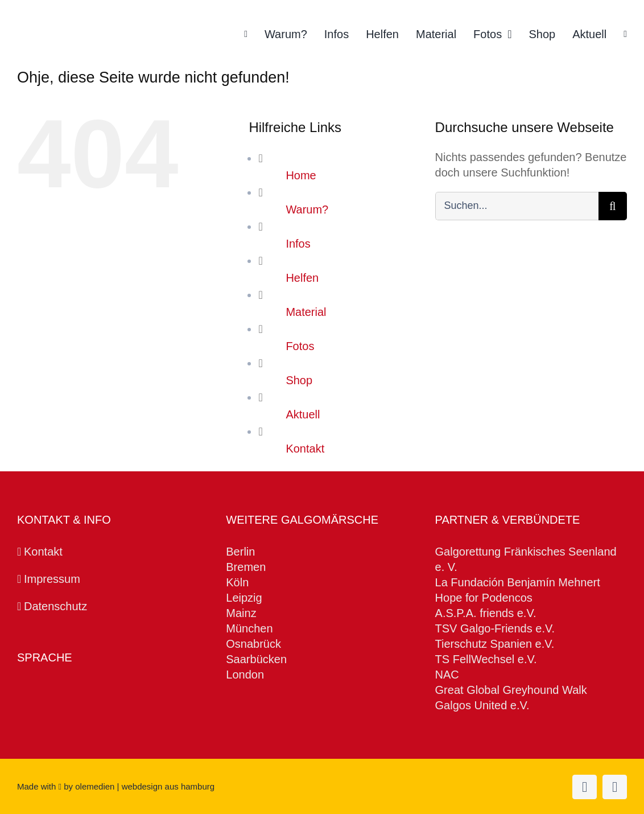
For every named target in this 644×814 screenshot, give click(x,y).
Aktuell (303, 414)
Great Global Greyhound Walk (511, 690)
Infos (298, 243)
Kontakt (305, 448)
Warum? (307, 209)
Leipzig (244, 597)
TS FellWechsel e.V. (486, 659)
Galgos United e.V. (482, 705)
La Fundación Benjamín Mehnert (517, 582)
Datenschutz (55, 606)
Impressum (52, 579)
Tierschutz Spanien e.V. (495, 644)
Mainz (241, 613)
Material (306, 312)
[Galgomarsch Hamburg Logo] (84, 25)
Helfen (302, 278)
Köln (237, 582)
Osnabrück (253, 644)
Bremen (246, 567)
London (245, 674)
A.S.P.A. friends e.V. (487, 613)
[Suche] (612, 206)
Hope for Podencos (483, 597)
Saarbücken (256, 659)
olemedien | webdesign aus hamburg (144, 786)
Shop (299, 380)
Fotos (300, 346)
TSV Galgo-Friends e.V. (495, 628)
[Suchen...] (516, 206)
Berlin (240, 551)
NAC (449, 674)
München (249, 628)
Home (301, 175)
